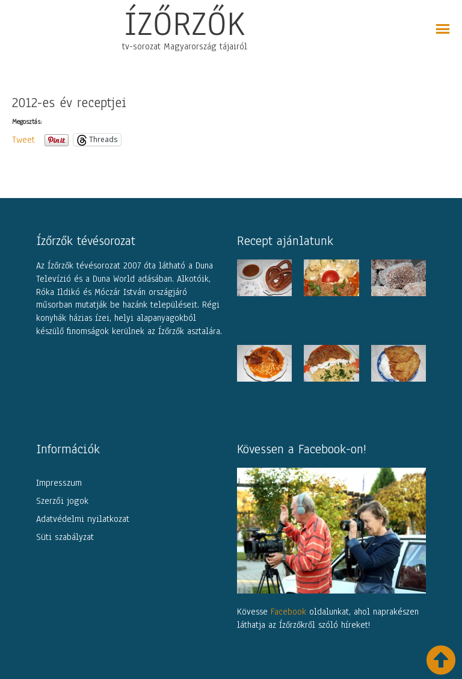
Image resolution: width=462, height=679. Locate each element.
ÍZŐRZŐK (184, 23)
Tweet (23, 139)
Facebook (288, 612)
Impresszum (59, 483)
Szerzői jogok (62, 501)
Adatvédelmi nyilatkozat (82, 519)
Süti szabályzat (65, 537)
